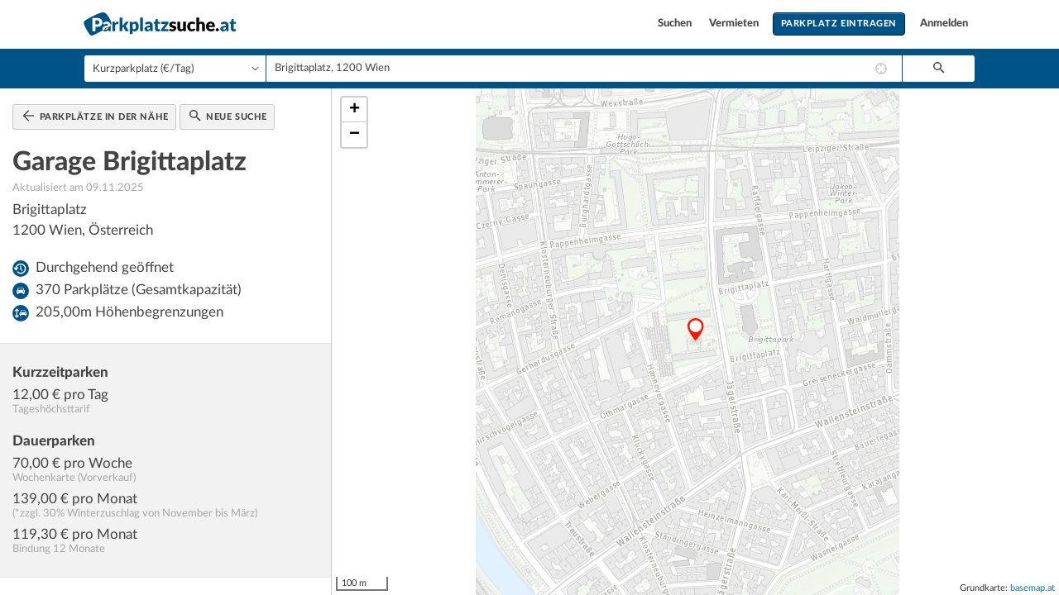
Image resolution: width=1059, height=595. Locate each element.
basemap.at (1032, 588)
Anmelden (944, 23)
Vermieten (735, 23)
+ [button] (354, 110)
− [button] (354, 134)
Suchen (676, 23)
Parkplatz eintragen (839, 23)
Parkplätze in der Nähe (95, 115)
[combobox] (584, 69)
